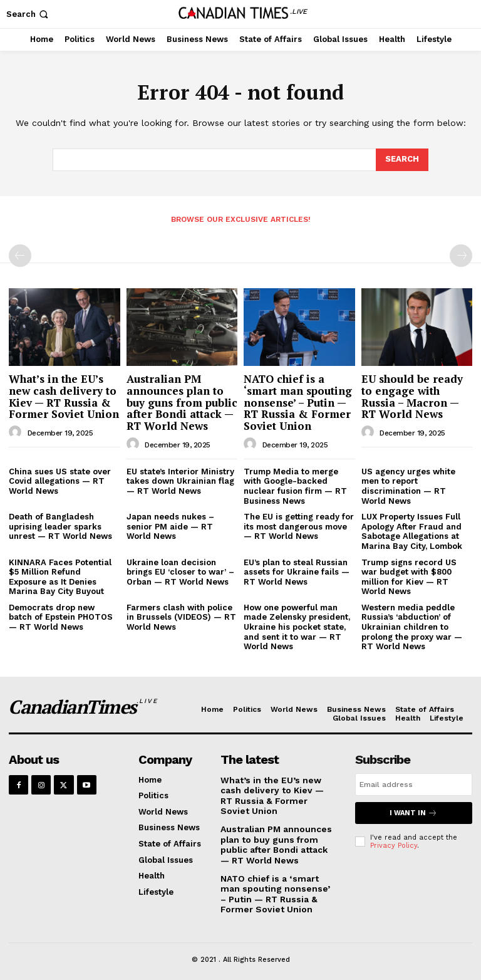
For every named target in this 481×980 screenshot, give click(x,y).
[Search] (402, 160)
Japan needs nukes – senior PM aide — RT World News (170, 526)
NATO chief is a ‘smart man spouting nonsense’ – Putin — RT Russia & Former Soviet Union (298, 402)
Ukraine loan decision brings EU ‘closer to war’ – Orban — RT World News (180, 572)
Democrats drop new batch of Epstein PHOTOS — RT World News (61, 617)
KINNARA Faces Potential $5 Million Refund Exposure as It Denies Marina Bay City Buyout (60, 577)
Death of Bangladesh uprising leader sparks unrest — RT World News (60, 526)
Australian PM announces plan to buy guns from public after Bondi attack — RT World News (182, 402)
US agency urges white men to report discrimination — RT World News (408, 486)
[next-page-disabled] (461, 255)
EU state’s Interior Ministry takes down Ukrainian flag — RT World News (180, 481)
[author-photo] (17, 432)
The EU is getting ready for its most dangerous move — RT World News (299, 526)
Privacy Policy (393, 846)
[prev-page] (20, 255)
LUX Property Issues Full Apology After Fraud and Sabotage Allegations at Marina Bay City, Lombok (411, 531)
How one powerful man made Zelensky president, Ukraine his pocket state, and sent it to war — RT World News (297, 627)
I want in (413, 813)
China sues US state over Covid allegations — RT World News (60, 481)
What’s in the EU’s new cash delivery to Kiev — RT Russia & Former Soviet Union (64, 396)
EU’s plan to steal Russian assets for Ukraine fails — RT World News (296, 572)
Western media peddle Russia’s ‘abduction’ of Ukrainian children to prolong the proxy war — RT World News (411, 627)
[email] (413, 784)
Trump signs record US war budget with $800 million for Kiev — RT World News (409, 577)
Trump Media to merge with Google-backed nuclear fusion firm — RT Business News (295, 486)
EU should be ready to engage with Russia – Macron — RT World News (412, 396)
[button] (28, 14)
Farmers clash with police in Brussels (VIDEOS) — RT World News (181, 617)
